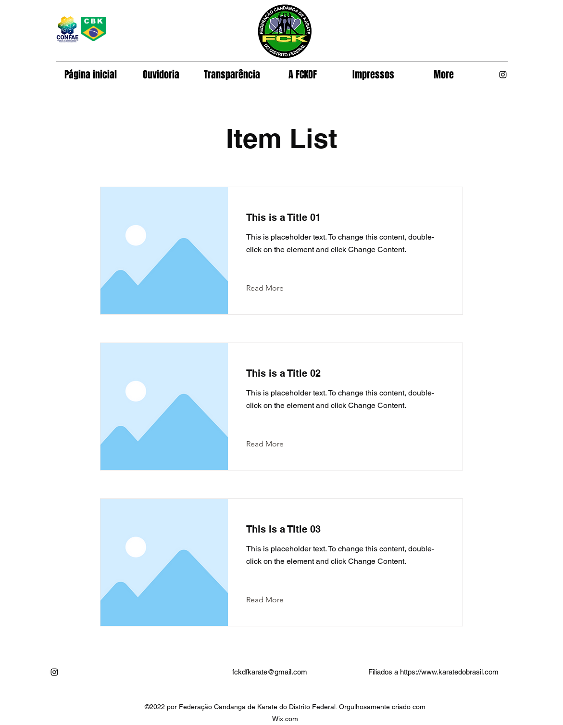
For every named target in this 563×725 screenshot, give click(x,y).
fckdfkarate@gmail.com (269, 672)
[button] (302, 74)
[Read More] (272, 288)
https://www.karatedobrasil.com (449, 672)
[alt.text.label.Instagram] (503, 74)
